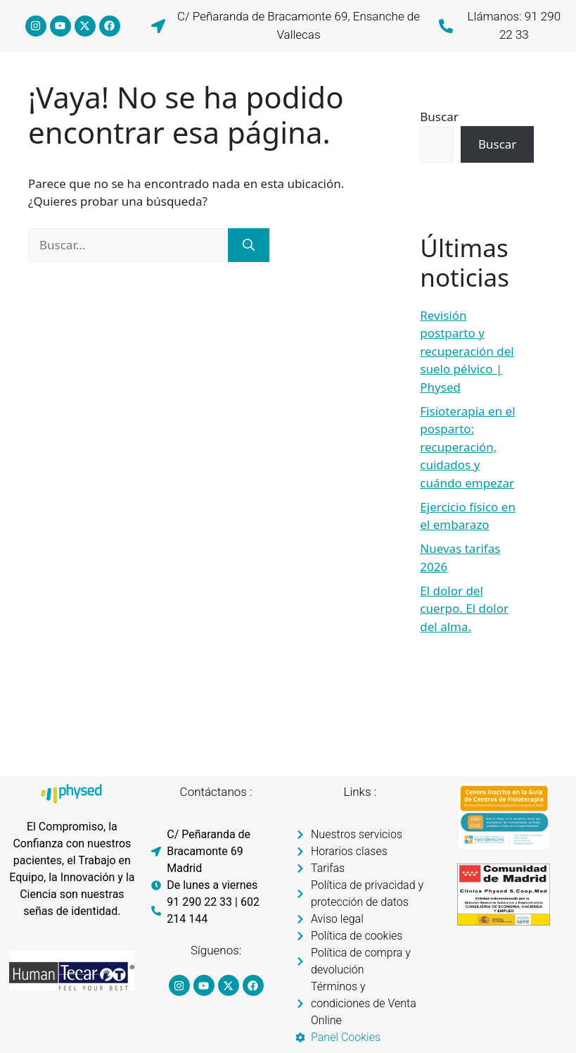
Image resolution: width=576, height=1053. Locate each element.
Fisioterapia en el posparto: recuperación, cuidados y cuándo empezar (467, 447)
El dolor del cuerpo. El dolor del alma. (464, 608)
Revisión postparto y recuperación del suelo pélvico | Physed (466, 351)
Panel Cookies (345, 1037)
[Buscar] (248, 245)
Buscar (439, 116)
